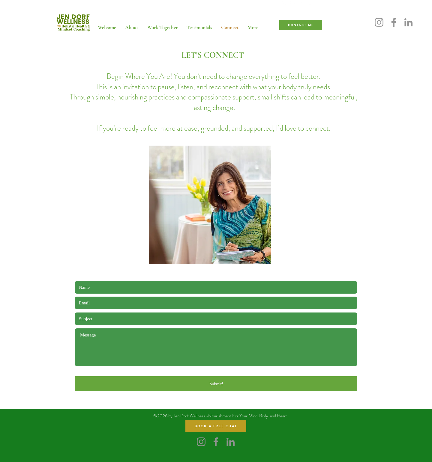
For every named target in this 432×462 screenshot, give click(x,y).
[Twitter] (311, 3)
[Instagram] (284, 3)
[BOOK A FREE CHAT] (215, 426)
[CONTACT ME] (300, 25)
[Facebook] (302, 3)
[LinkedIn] (293, 3)
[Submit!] (216, 383)
